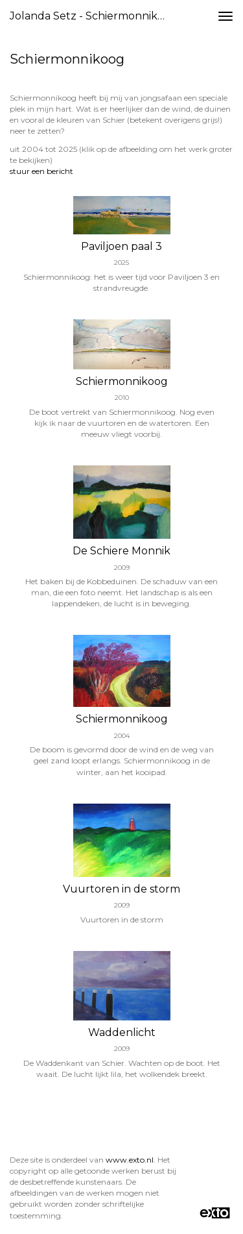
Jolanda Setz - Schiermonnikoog (93, 16)
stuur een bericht (41, 171)
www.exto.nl (130, 1160)
